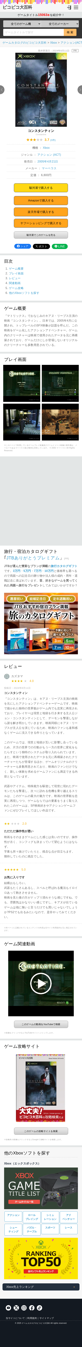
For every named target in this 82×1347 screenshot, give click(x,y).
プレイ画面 (16, 273)
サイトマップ (46, 1318)
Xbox (46, 147)
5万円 (27, 570)
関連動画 (15, 283)
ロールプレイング (32, 1217)
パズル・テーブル (32, 1229)
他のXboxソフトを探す (24, 292)
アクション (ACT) (49, 154)
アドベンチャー (68, 1217)
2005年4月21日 (48, 161)
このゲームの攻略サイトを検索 (41, 1131)
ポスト (41, 246)
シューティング (13, 1229)
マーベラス (49, 168)
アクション (13, 1215)
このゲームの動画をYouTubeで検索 (41, 1024)
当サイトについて (15, 1318)
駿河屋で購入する (41, 187)
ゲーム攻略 (16, 288)
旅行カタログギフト (64, 566)
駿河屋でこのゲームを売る (41, 235)
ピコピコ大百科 (17, 7)
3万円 (16, 570)
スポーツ (50, 1227)
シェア (22, 246)
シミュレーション (50, 1217)
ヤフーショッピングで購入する (41, 223)
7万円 (37, 570)
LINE (59, 246)
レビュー (15, 278)
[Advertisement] (41, 503)
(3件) (53, 140)
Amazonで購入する (41, 200)
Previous (2, 89)
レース (68, 1227)
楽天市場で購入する (41, 211)
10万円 (49, 570)
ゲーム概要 (16, 268)
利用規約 (32, 1318)
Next (80, 89)
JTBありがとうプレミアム (33, 557)
